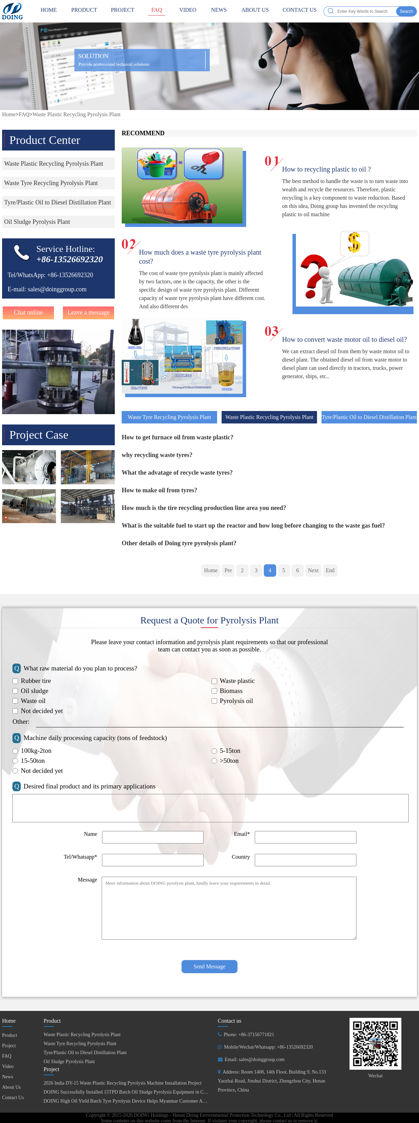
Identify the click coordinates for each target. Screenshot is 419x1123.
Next (313, 570)
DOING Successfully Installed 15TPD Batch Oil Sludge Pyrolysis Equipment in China (128, 1092)
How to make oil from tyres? (159, 490)
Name (90, 834)
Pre (228, 570)
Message (87, 880)
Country (241, 857)
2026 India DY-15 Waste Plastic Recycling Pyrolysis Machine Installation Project (123, 1083)
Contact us (229, 1021)
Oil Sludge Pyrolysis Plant (69, 1061)
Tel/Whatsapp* (80, 857)
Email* (242, 834)
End (330, 570)
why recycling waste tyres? (157, 454)
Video (187, 11)
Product (84, 11)
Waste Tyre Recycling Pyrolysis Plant (169, 417)
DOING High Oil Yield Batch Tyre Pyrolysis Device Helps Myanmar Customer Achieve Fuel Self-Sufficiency (151, 1101)
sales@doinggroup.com (57, 289)
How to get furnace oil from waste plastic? (177, 437)
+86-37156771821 (256, 1034)
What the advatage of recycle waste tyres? (177, 472)
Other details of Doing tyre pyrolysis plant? (179, 543)
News (218, 11)
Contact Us (300, 11)
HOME (48, 11)
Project (122, 11)
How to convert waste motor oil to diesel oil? (344, 339)
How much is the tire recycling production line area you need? (204, 507)
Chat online (28, 312)
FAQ (156, 11)
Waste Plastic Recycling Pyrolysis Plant (76, 114)
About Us (255, 11)
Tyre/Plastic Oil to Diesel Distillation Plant (369, 417)
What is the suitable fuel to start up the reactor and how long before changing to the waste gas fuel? (253, 525)
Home (9, 114)
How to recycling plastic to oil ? (326, 169)
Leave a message (88, 312)
